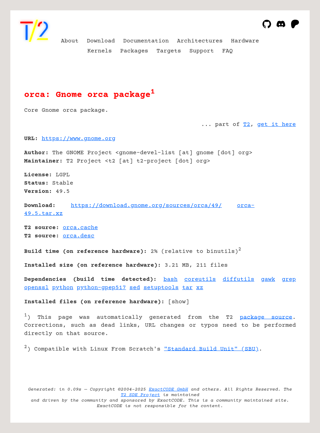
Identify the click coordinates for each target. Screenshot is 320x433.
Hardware (245, 41)
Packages (134, 51)
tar (187, 288)
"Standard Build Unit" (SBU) (211, 349)
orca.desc (78, 236)
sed (135, 288)
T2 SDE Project (140, 395)
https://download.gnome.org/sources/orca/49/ (146, 206)
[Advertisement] (275, 179)
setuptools (161, 288)
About (70, 41)
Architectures (200, 41)
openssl (36, 288)
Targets (168, 51)
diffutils (238, 279)
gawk (268, 279)
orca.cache (80, 228)
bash (171, 279)
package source (266, 317)
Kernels (99, 51)
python (62, 288)
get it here (276, 124)
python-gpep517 (101, 288)
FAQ (227, 51)
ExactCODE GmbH (168, 389)
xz (199, 288)
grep (289, 279)
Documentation (146, 41)
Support (201, 51)
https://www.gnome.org (78, 139)
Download (101, 41)
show (179, 302)
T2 (246, 124)
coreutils (200, 279)
